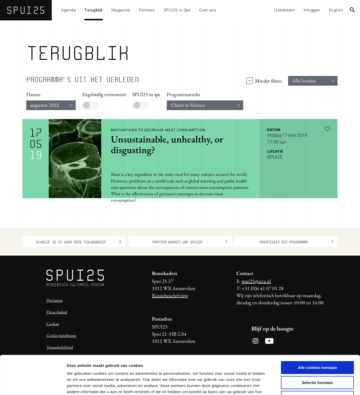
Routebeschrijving (170, 295)
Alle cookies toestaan (317, 333)
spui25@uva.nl (256, 281)
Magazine (120, 10)
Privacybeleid (56, 312)
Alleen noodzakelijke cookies (317, 362)
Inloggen (312, 10)
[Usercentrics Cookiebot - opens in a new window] (33, 385)
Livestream (284, 10)
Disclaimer (54, 300)
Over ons (207, 10)
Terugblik (93, 10)
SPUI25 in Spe (177, 10)
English (336, 10)
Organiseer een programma (296, 241)
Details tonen (275, 385)
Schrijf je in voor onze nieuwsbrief (78, 241)
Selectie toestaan (317, 348)
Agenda (68, 10)
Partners (147, 10)
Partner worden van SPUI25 (189, 241)
